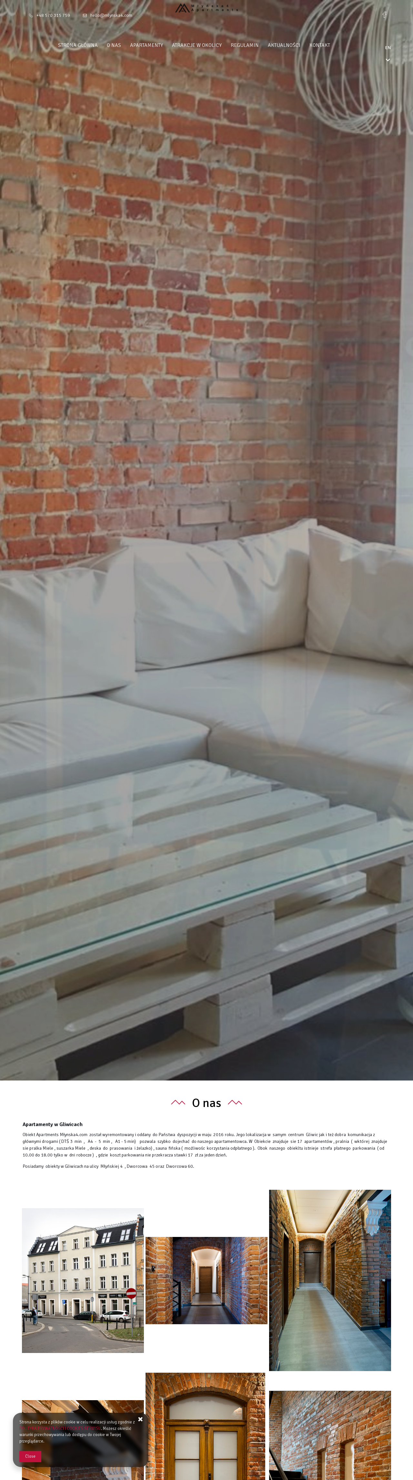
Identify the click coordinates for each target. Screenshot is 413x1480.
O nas (126, 45)
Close (30, 1456)
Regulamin (257, 45)
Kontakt (332, 45)
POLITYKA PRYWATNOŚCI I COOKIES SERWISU (60, 1428)
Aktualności (296, 45)
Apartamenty (159, 45)
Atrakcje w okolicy (209, 45)
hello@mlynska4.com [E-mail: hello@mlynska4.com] (111, 15)
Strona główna (90, 45)
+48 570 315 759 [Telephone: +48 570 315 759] (53, 15)
